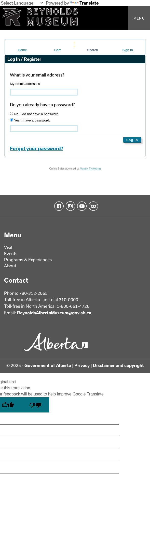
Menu (139, 18)
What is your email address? (37, 74)
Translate (84, 3)
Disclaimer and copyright (118, 365)
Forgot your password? (36, 148)
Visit (8, 247)
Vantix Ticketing (90, 168)
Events (10, 253)
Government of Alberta (47, 365)
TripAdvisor (92, 206)
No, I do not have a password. (34, 114)
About (10, 265)
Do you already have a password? (42, 104)
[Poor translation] (35, 404)
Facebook (58, 206)
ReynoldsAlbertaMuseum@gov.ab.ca (54, 312)
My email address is (25, 84)
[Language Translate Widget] (22, 3)
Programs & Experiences (28, 259)
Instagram (69, 206)
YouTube (81, 206)
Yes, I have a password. (30, 120)
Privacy (82, 365)
